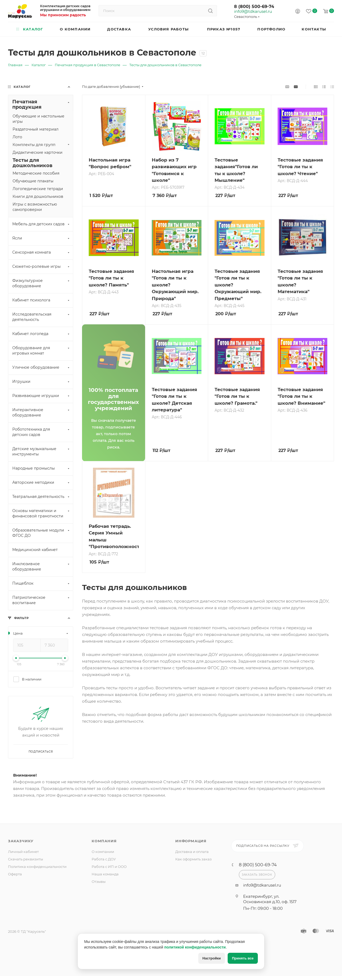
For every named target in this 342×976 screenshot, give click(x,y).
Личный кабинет (23, 851)
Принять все (243, 958)
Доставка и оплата (192, 851)
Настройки (212, 958)
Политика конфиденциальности (37, 866)
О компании (103, 851)
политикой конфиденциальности (195, 947)
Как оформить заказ (193, 859)
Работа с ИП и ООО (109, 866)
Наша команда (105, 874)
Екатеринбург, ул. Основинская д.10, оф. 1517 (270, 899)
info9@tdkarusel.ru (252, 11)
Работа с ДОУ (104, 859)
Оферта (15, 874)
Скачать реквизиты (25, 859)
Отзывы (99, 881)
